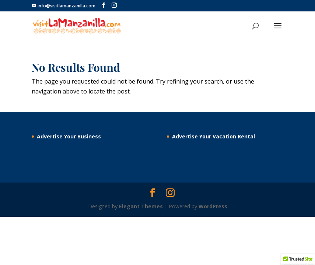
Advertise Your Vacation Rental (213, 136)
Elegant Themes (141, 206)
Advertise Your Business (69, 136)
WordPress (213, 206)
